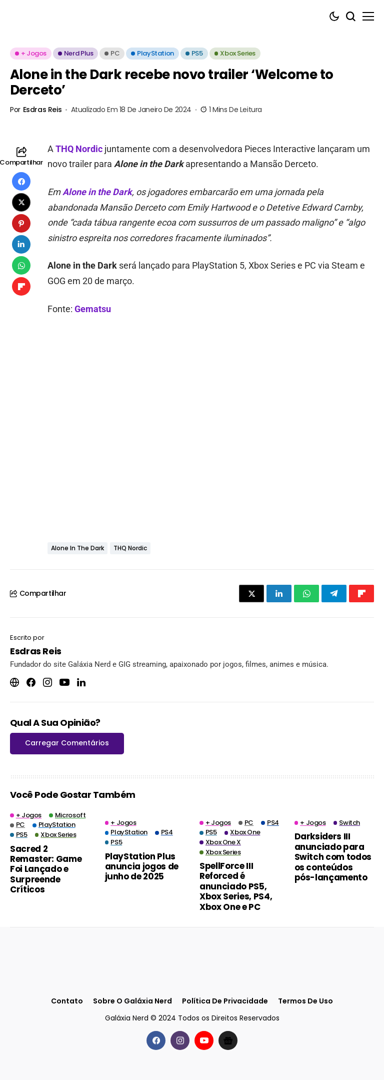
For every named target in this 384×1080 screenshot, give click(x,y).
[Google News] (228, 1040)
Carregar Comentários (67, 743)
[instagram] (180, 1040)
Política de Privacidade (225, 1001)
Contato (67, 1001)
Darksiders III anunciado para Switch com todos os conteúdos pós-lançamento (333, 856)
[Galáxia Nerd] (60, 16)
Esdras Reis (42, 110)
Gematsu (92, 309)
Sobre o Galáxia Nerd (132, 1001)
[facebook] (156, 1040)
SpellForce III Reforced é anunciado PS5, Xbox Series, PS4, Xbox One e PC (236, 886)
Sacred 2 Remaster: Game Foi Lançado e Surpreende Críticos (46, 869)
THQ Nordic (79, 149)
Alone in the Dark (97, 192)
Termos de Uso (305, 1001)
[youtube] (204, 1040)
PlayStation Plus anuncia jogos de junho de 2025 (142, 866)
